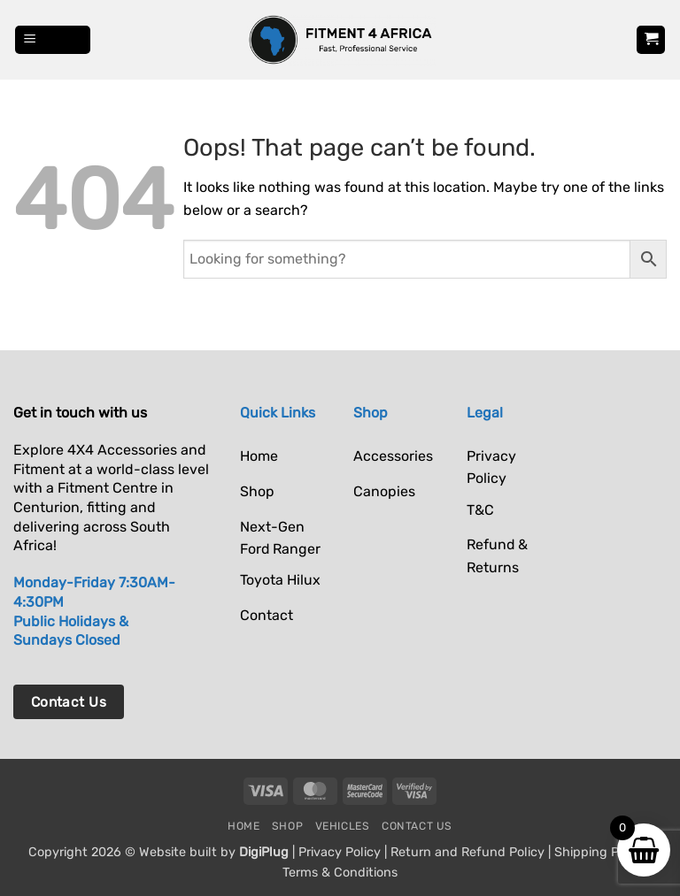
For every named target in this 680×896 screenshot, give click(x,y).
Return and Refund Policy (467, 852)
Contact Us (417, 826)
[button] (53, 40)
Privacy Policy (339, 852)
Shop (287, 826)
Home (243, 826)
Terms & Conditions (340, 872)
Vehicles (342, 826)
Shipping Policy (600, 852)
